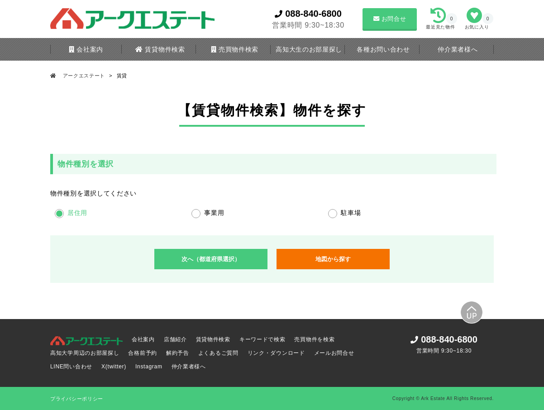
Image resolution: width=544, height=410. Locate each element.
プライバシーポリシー (76, 398)
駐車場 (351, 212)
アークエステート (84, 75)
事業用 (214, 212)
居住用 (77, 212)
